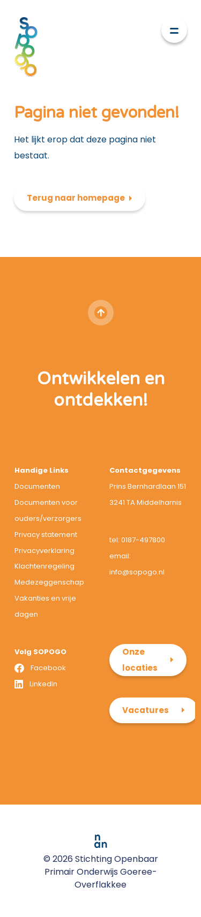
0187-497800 (143, 540)
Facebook (48, 668)
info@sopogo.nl (137, 572)
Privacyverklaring (44, 550)
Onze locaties (140, 659)
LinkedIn (43, 684)
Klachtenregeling (44, 566)
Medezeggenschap (49, 582)
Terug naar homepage (76, 197)
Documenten (37, 486)
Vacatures (145, 710)
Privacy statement (45, 534)
